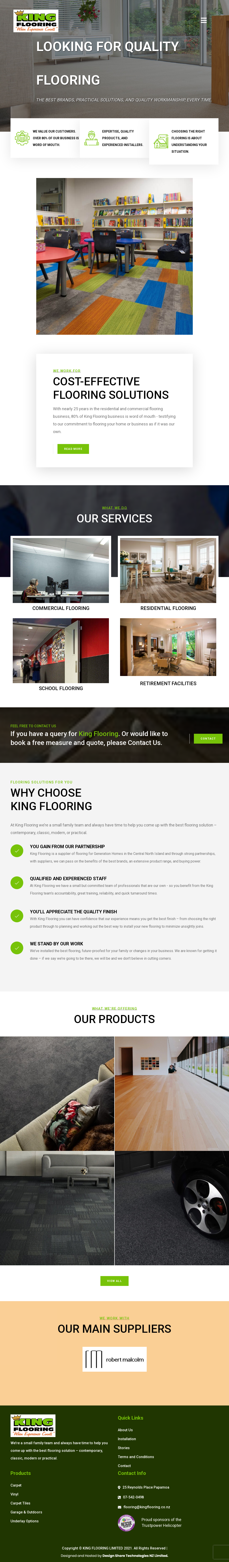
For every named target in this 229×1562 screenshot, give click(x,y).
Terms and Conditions (136, 1457)
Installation (127, 1439)
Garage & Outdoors (26, 1512)
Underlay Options (25, 1521)
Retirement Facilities (168, 683)
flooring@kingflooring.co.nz (146, 1507)
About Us (125, 1430)
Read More (73, 449)
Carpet (16, 1485)
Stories (124, 1448)
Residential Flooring (168, 608)
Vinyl (14, 1494)
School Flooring (61, 688)
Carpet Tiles (20, 1503)
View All (114, 1281)
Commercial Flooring (60, 608)
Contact (208, 738)
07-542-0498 (133, 1497)
